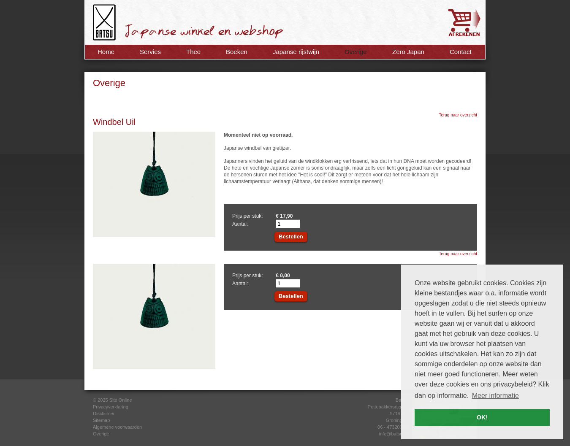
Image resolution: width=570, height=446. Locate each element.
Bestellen (291, 236)
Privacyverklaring (110, 406)
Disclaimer (103, 413)
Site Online (120, 400)
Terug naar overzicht (458, 115)
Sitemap (101, 420)
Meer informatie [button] (495, 395)
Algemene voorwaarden (117, 427)
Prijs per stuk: (247, 216)
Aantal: (240, 224)
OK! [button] (482, 417)
